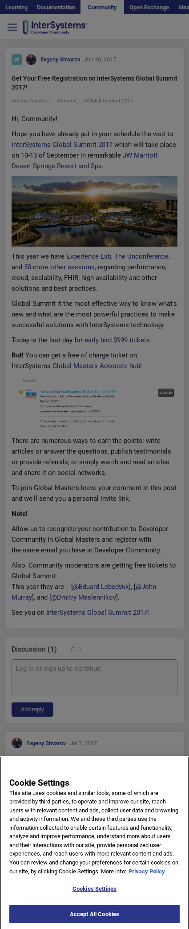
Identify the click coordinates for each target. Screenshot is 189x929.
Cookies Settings (94, 894)
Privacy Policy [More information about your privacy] (147, 876)
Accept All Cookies (94, 919)
